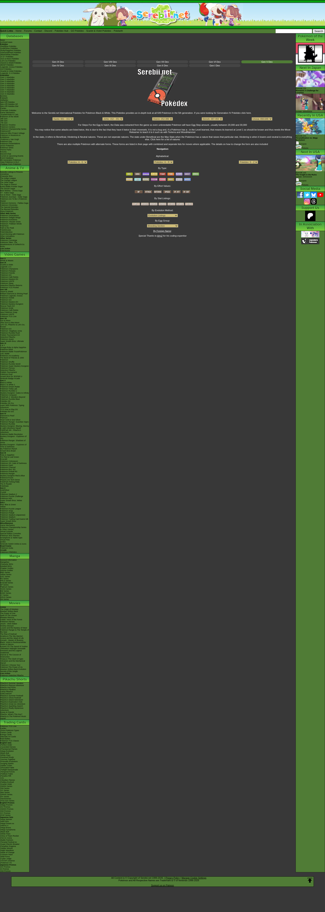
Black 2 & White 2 (7, 385)
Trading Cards (15, 722)
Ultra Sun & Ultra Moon (9, 323)
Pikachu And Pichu (8, 687)
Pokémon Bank (6, 349)
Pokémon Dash (6, 465)
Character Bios (6, 176)
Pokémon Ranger (7, 474)
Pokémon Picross (7, 368)
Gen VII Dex (162, 62)
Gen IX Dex (58, 62)
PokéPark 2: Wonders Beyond (12, 397)
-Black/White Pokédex (9, 55)
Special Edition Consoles (10, 534)
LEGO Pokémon (7, 146)
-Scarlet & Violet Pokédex (10, 71)
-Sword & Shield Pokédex (10, 63)
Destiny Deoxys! (7, 626)
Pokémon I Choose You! (10, 665)
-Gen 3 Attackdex (7, 81)
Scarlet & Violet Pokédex (98, 31)
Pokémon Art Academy (9, 356)
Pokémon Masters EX (9, 279)
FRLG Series (5, 581)
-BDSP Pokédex (7, 65)
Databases (14, 36)
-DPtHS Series (6, 795)
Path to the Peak (7, 228)
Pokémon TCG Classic (9, 741)
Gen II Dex (162, 65)
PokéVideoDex (6, 232)
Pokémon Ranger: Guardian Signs (14, 422)
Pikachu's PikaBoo (8, 689)
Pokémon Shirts (6, 148)
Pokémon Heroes (7, 622)
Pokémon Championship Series (13, 129)
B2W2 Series (5, 593)
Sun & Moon (5, 321)
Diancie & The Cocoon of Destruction (10, 656)
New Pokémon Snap (8, 312)
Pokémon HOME (7, 298)
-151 (2, 778)
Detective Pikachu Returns (11, 285)
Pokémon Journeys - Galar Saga (13, 197)
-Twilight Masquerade (9, 770)
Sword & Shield (6, 292)
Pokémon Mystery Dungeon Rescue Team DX (11, 305)
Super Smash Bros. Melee (11, 500)
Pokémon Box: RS (8, 469)
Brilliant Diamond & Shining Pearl (14, 294)
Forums (28, 31)
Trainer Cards (6, 732)
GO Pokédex (77, 31)
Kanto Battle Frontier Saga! (11, 187)
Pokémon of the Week (9, 117)
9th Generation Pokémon (10, 160)
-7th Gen (3, 123)
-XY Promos (5, 813)
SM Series (4, 599)
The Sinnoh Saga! (7, 189)
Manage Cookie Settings (194, 878)
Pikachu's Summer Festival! (11, 696)
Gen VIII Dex (110, 62)
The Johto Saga (6, 182)
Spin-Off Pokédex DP (9, 104)
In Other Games (6, 529)
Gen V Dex (267, 62)
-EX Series (4, 797)
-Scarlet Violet (6, 784)
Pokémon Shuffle (7, 362)
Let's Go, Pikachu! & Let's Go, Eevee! (12, 326)
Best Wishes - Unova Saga (11, 191)
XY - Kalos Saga (7, 193)
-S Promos (4, 869)
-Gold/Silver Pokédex (9, 48)
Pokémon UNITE (7, 281)
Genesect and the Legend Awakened (11, 652)
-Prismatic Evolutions (9, 761)
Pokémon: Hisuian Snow (10, 222)
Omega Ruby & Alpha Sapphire (13, 347)
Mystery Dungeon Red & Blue (12, 476)
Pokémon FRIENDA (8, 552)
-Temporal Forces (7, 772)
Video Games (14, 254)
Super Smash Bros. (8, 521)
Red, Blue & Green (8, 505)
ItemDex (3, 96)
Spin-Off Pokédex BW (9, 106)
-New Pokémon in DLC (9, 162)
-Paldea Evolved (7, 782)
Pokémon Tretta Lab (8, 389)
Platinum (3, 418)
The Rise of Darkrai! (8, 634)
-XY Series (4, 790)
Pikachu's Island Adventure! (11, 700)
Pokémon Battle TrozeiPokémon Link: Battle (13, 353)
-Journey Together (7, 759)
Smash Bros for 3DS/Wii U (11, 376)
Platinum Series (6, 587)
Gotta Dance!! (6, 694)
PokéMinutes (5, 230)
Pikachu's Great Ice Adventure (12, 704)
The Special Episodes (9, 207)
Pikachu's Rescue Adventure (12, 685)
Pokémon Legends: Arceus (11, 296)
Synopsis (301, 181)
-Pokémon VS (6, 863)
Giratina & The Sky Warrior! (11, 636)
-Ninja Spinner (6, 819)
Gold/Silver (4, 490)
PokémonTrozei (6, 478)
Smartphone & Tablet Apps (11, 538)
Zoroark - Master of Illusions (11, 640)
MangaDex (4, 562)
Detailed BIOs (6, 566)
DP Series (4, 585)
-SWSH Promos (6, 809)
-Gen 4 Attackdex (7, 84)
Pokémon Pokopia (7, 271)
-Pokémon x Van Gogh (9, 139)
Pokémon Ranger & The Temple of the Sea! (14, 631)
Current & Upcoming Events (11, 156)
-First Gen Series (7, 801)
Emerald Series (6, 583)
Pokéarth (118, 31)
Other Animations (7, 236)
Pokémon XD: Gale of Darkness (13, 463)
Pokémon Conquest (8, 395)
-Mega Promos (6, 805)
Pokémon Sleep (6, 283)
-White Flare (5, 755)
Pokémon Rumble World (10, 364)
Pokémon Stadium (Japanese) (12, 515)
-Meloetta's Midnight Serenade (12, 648)
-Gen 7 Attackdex (7, 90)
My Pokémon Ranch (8, 449)
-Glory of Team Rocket (9, 836)
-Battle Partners (6, 840)
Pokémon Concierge (8, 240)
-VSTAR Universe (7, 861)
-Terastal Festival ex (8, 842)
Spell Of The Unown (8, 615)
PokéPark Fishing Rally (9, 482)
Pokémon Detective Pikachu (12, 675)
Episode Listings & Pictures (11, 172)
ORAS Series (5, 597)
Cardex (3, 108)
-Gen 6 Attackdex (7, 88)
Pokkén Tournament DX (10, 335)
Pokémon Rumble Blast (10, 399)
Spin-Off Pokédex (7, 102)
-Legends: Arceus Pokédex (11, 67)
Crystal (3, 492)
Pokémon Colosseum (9, 461)
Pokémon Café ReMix (9, 277)
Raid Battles (5, 739)
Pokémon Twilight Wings (10, 218)
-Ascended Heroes (8, 747)
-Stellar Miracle (6, 848)
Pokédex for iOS (7, 412)
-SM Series (5, 788)
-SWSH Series (6, 786)
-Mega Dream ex (7, 823)
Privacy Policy (172, 878)
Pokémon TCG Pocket (9, 287)
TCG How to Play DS (9, 409)
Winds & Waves (6, 261)
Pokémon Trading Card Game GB (14, 519)
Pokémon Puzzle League (10, 509)
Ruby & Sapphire (7, 455)
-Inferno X (4, 826)
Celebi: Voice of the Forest (11, 620)
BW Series (4, 591)
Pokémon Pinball (7, 513)
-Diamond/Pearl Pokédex (10, 52)
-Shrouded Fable (7, 768)
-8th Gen (3, 121)
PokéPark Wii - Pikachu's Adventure (10, 431)
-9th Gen (3, 119)
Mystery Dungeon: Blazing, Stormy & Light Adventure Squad (14, 427)
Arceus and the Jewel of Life (12, 638)
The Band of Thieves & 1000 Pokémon (12, 359)
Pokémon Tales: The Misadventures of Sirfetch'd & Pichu (12, 244)
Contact (38, 31)
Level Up (162, 215)
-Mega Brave (5, 828)
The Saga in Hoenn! (8, 184)
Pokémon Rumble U (8, 391)
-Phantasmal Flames (8, 749)
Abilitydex (4, 100)
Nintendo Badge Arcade (10, 378)
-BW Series (5, 792)
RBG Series (5, 572)
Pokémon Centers (7, 127)
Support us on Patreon (162, 885)
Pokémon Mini (6, 498)
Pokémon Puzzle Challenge (11, 496)
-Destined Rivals (7, 757)
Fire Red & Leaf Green (9, 457)
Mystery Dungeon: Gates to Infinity (14, 393)
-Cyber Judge (5, 859)
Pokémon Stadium (8, 517)
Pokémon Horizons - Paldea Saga (14, 203)
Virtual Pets (5, 540)
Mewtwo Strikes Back (9, 611)
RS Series (4, 579)
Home (19, 31)
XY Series (4, 595)
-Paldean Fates (6, 774)
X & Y (2, 345)
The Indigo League (8, 178)
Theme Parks (5, 150)
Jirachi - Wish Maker (8, 624)
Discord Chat (5, 154)
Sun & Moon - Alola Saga (10, 195)
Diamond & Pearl (7, 416)
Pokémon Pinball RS (8, 471)
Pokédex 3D (5, 401)
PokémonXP (5, 131)
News (2, 40)
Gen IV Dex (58, 65)
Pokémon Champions (9, 269)
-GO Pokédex (6, 69)
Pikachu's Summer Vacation (11, 683)
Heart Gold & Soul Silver (10, 420)
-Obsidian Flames (7, 780)
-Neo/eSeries (5, 799)
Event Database (6, 158)
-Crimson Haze (6, 854)
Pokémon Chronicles (8, 205)
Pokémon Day (6, 141)
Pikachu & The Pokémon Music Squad (13, 717)
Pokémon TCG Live (8, 316)
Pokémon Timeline (8, 125)
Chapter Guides (6, 568)
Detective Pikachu (7, 337)
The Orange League (8, 180)
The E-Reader (6, 484)
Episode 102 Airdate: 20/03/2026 (306, 175)
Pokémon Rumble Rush (10, 333)
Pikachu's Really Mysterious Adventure (11, 709)
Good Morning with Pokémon (12, 234)
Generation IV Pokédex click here (234, 113)
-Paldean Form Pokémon (10, 164)
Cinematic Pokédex (8, 110)
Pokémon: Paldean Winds (11, 224)
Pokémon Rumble (7, 424)
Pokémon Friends (7, 273)
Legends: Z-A (5, 267)
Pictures (302, 148)
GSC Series (5, 577)
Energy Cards (6, 735)
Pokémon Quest (7, 339)
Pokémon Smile (6, 308)
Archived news (6, 42)
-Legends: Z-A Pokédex (10, 73)
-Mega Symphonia (7, 830)
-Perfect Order (6, 745)
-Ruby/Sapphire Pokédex (10, 50)
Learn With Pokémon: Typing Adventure (12, 406)
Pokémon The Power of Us (11, 667)
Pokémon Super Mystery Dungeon (14, 366)
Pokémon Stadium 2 (8, 494)
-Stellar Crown (6, 766)
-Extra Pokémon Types (9, 730)
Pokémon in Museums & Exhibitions (10, 136)
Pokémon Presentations (10, 143)
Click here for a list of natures (165, 139)
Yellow (3, 507)
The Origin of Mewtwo (9, 609)
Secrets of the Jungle (9, 671)
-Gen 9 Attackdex (7, 94)
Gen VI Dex (215, 62)
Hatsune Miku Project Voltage (12, 133)
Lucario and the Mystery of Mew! (13, 628)
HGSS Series (5, 589)
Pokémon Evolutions (8, 220)
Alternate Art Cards (8, 737)
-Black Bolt (4, 753)
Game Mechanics (7, 112)
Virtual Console (6, 531)
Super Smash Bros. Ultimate (12, 341)
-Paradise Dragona (8, 846)
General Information (8, 560)
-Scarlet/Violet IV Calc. (9, 115)
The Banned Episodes (9, 209)
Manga (15, 556)
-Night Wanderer (7, 850)
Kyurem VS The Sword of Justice (14, 646)
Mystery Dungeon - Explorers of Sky (13, 437)
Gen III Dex (110, 65)
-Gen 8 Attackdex (7, 92)
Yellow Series (5, 574)
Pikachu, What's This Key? (11, 714)
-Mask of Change (7, 852)
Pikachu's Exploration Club (11, 702)
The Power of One (7, 613)
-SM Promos (5, 811)
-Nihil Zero (4, 821)
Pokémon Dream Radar (10, 387)
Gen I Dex (215, 65)
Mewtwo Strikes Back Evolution (13, 669)
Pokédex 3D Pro (7, 403)
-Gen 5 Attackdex (7, 86)
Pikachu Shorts (15, 679)
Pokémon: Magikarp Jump (11, 331)
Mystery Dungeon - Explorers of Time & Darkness (13, 446)
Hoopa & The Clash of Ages (11, 659)
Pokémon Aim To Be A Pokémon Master (13, 200)
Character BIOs (6, 564)
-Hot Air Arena (6, 838)
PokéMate (4, 486)
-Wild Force (5, 857)
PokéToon (4, 226)
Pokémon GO (6, 275)
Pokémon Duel (6, 374)
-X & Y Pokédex (6, 57)
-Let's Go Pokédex (8, 61)
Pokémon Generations (9, 215)
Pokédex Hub (61, 31)
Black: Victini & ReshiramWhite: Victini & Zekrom (13, 643)
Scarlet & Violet (6, 265)
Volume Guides (6, 570)
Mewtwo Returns (7, 617)
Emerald (3, 459)
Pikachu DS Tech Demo (10, 480)
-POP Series (5, 815)
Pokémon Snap (6, 511)
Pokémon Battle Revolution (11, 434)
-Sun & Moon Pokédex (9, 59)
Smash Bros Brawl (8, 451)
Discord (48, 31)
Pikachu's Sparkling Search (11, 706)
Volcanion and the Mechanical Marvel (12, 662)
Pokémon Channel (8, 467)
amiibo (3, 542)
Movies (14, 603)
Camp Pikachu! (6, 692)
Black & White (6, 383)
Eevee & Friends (7, 712)
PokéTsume (5, 251)
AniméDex (4, 174)
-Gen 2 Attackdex (7, 79)
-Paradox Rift (5, 776)
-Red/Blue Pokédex (8, 46)
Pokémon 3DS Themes (9, 536)
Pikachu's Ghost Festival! (10, 698)
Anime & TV (14, 168)
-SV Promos (5, 807)
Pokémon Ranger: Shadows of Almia (12, 441)
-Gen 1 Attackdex (7, 77)
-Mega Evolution (7, 751)
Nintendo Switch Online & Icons (13, 544)
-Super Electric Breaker (9, 844)
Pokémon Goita (6, 548)
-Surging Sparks (7, 763)
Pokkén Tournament (8, 372)
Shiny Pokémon (6, 211)
